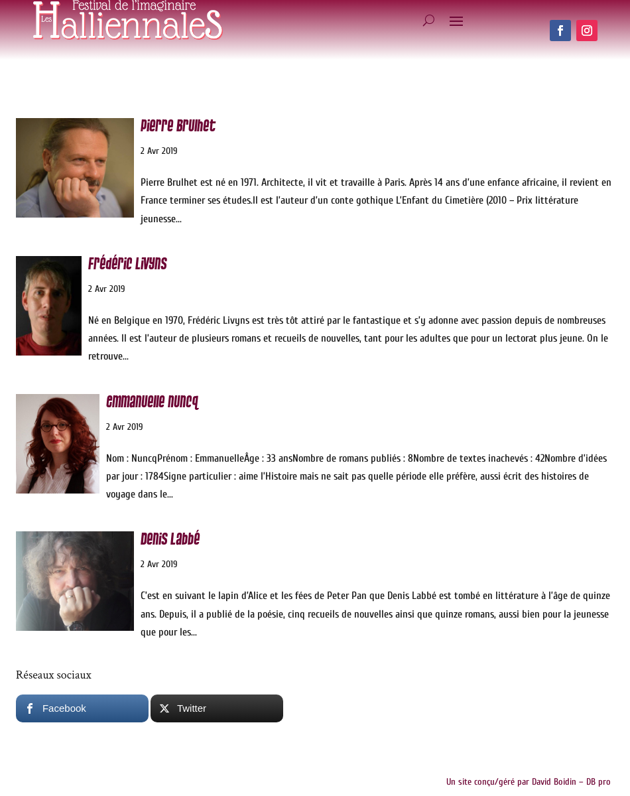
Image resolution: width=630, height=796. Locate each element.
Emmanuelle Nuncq (152, 402)
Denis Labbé (170, 539)
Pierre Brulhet (178, 126)
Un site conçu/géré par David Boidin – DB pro (528, 781)
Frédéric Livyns (127, 264)
